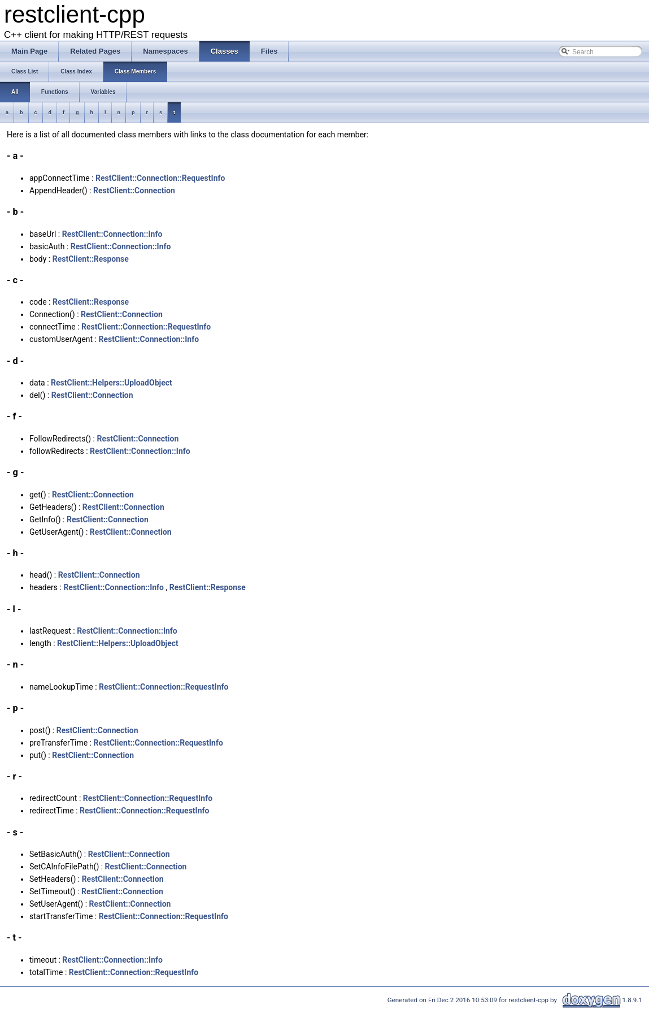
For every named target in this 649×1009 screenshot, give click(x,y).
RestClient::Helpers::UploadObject (111, 382)
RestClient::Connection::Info (112, 234)
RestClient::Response (91, 258)
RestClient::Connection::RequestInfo (160, 178)
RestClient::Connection (134, 190)
